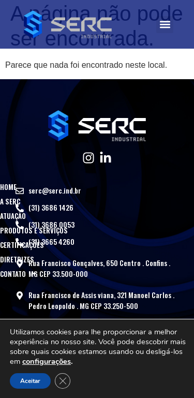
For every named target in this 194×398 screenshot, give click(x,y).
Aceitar (30, 381)
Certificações (22, 245)
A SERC (10, 201)
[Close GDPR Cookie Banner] (62, 381)
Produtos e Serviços (34, 230)
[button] (164, 24)
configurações (46, 361)
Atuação (13, 216)
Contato (19, 274)
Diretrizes (17, 259)
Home (8, 187)
